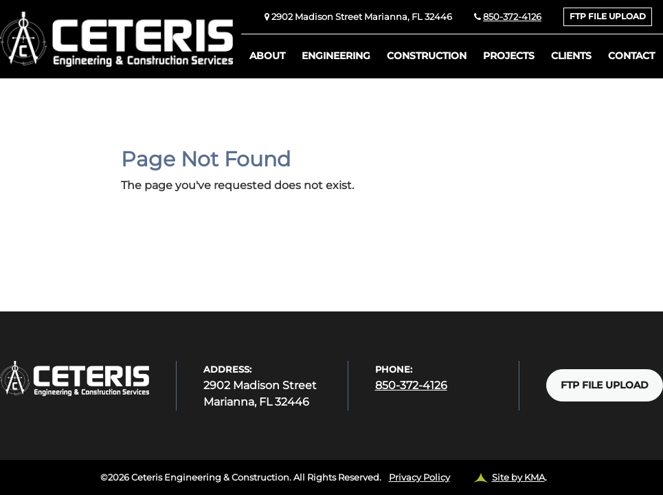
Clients (571, 56)
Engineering (336, 56)
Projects (509, 56)
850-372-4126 (512, 17)
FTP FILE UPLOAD (608, 16)
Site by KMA (518, 477)
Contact (631, 56)
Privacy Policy (419, 477)
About (267, 56)
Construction (427, 56)
